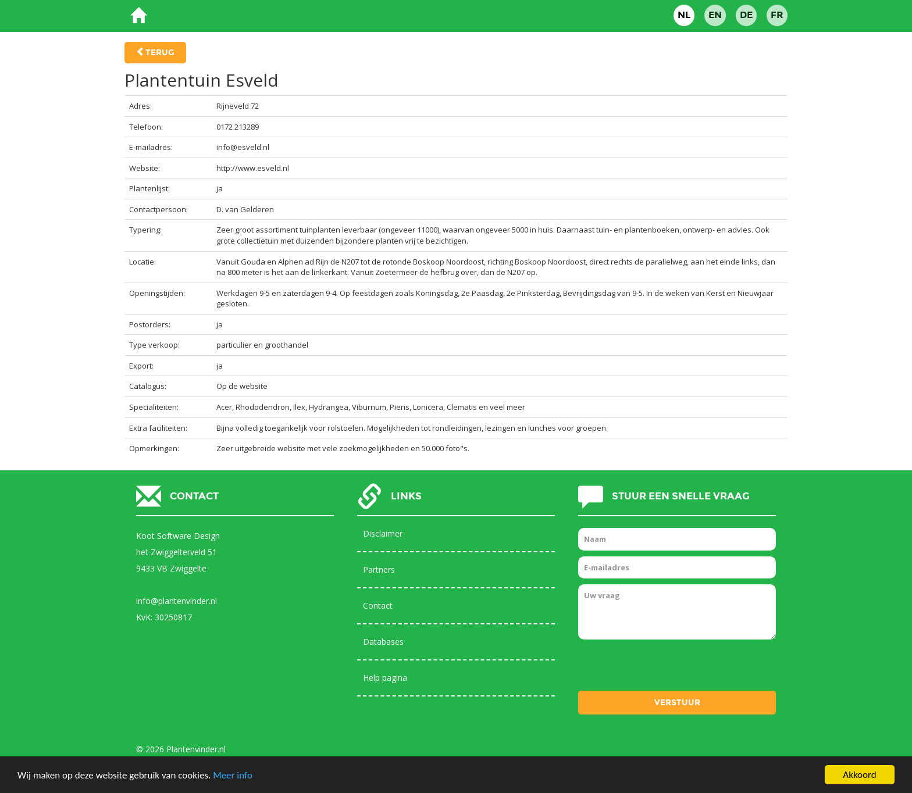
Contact (378, 605)
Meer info (232, 776)
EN (715, 14)
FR (777, 14)
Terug (159, 53)
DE (746, 14)
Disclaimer (382, 533)
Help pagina (385, 677)
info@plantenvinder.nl (176, 600)
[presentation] (666, 668)
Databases (383, 641)
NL (684, 14)
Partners (379, 569)
